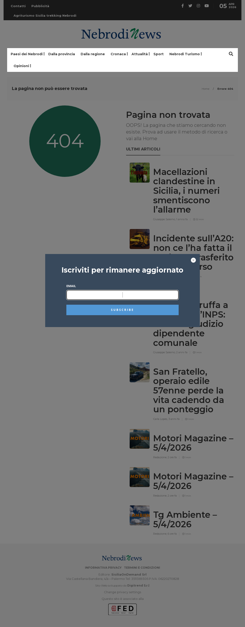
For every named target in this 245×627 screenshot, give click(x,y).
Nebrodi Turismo (184, 54)
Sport (158, 54)
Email (71, 286)
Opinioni (21, 66)
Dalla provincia (61, 54)
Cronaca (118, 54)
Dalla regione (93, 54)
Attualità (140, 54)
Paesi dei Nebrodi (27, 54)
